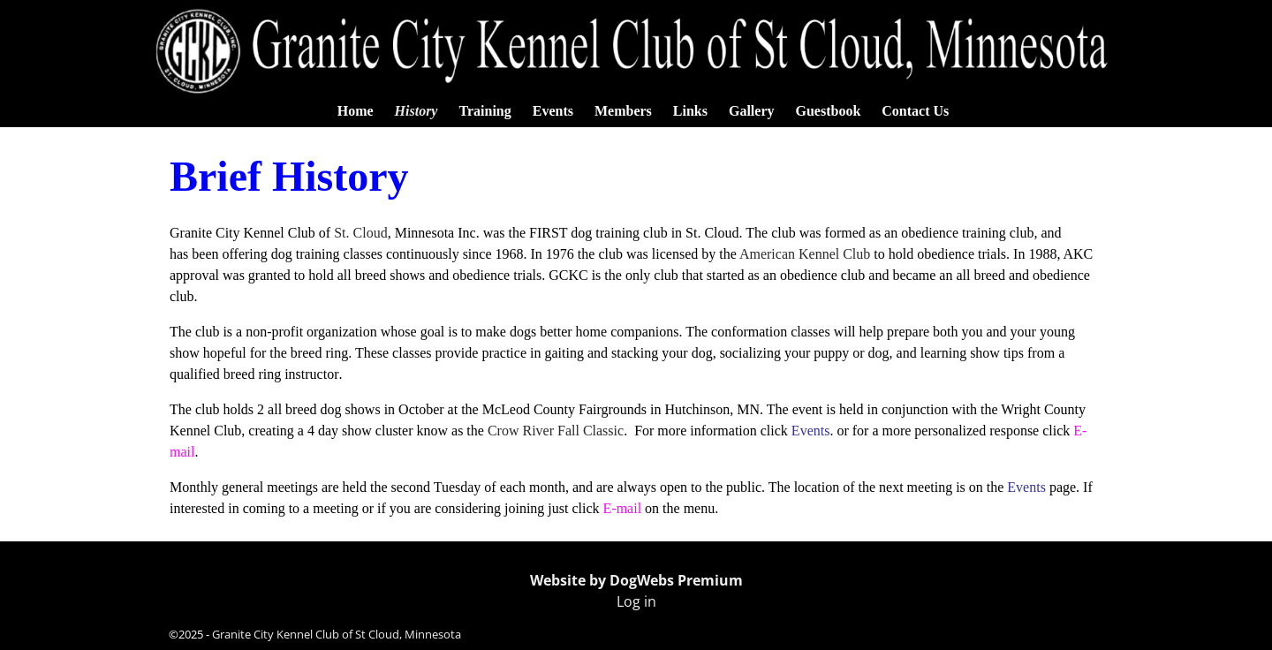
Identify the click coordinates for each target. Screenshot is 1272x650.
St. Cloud (360, 232)
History (416, 110)
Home (355, 110)
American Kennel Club (804, 253)
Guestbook (828, 110)
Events (553, 110)
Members (623, 110)
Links (690, 110)
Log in (636, 601)
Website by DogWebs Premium (636, 580)
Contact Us (915, 110)
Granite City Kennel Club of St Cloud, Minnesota (336, 634)
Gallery (752, 110)
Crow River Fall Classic (556, 430)
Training (484, 110)
